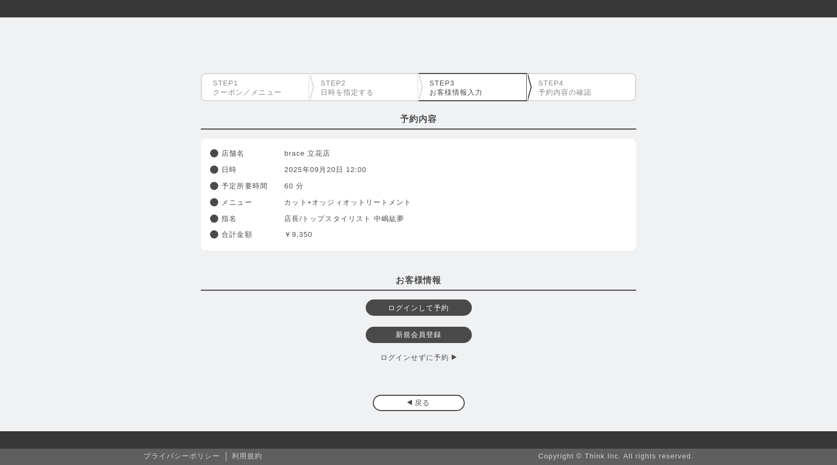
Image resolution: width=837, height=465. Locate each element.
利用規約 (247, 456)
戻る (422, 403)
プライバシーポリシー (182, 456)
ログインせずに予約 (415, 357)
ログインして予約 (419, 308)
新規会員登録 (418, 335)
